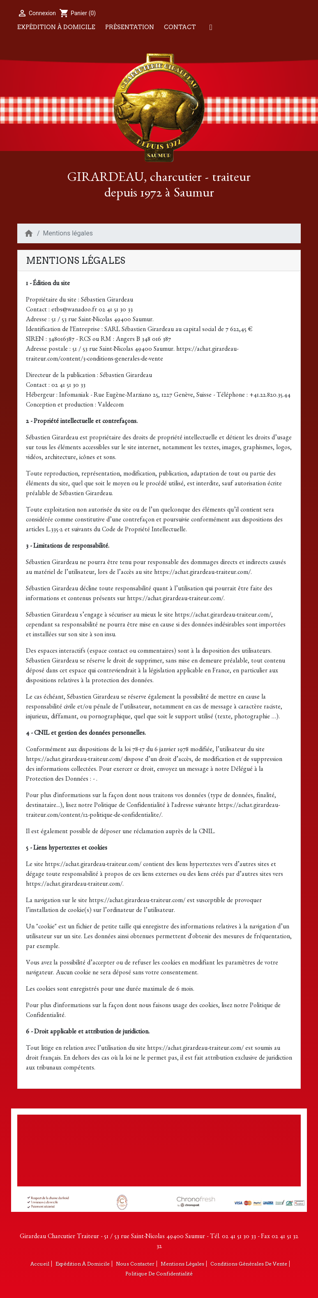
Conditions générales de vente (248, 1264)
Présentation (129, 27)
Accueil (39, 1264)
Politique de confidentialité (159, 1274)
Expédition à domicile (56, 27)
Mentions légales (182, 1264)
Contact (180, 27)
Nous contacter (135, 1264)
